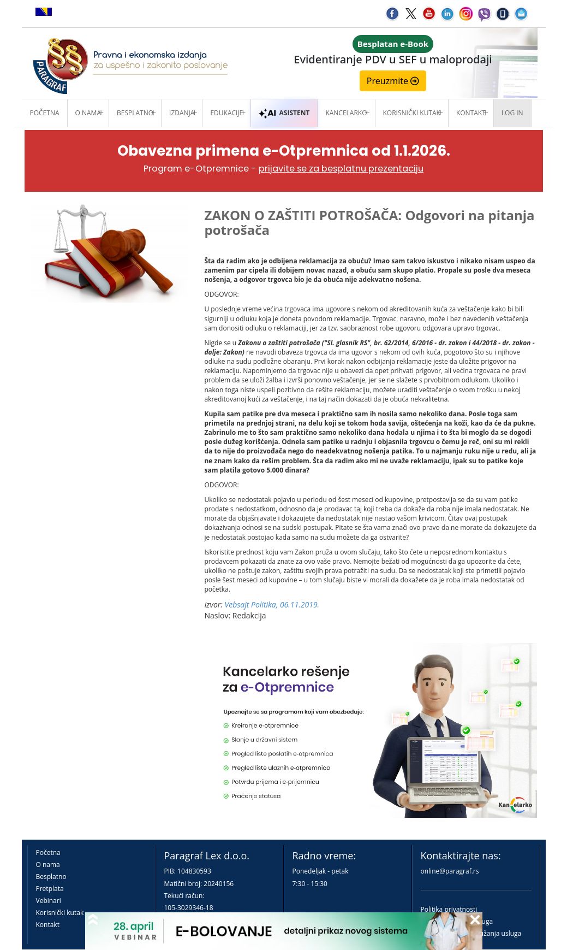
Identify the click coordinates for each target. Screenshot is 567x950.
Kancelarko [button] (346, 112)
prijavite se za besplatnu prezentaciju (341, 168)
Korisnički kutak (60, 912)
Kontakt (47, 924)
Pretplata (50, 888)
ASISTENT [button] (284, 112)
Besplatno (135, 112)
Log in (512, 112)
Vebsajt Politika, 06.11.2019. (272, 604)
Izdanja (181, 112)
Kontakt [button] (471, 112)
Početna (44, 112)
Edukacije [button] (226, 112)
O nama (88, 112)
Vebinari (48, 900)
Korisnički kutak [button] (411, 112)
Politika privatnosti (449, 909)
